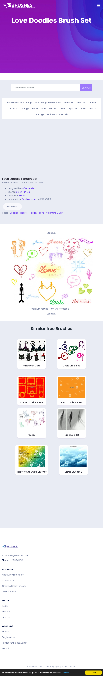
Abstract (81, 102)
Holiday (33, 212)
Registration (8, 637)
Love (41, 212)
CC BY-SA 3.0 (23, 192)
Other (63, 108)
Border (93, 102)
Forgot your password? (14, 642)
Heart (35, 108)
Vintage (40, 114)
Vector (92, 108)
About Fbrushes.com (13, 574)
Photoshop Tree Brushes (48, 102)
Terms (5, 606)
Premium (69, 102)
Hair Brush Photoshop (58, 114)
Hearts (24, 212)
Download (12, 206)
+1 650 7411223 (16, 560)
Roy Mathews (29, 199)
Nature (52, 108)
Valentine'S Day (54, 212)
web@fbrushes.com (18, 555)
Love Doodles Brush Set (19, 179)
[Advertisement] (51, 46)
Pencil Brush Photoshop (19, 102)
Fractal (14, 108)
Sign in (5, 631)
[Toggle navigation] (98, 5)
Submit (5, 648)
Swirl (83, 108)
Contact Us (8, 580)
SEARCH (86, 87)
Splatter (73, 108)
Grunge (25, 108)
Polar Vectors (9, 591)
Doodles (14, 212)
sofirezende (27, 188)
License (6, 617)
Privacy (6, 611)
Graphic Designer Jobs (14, 586)
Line (43, 108)
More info (65, 673)
